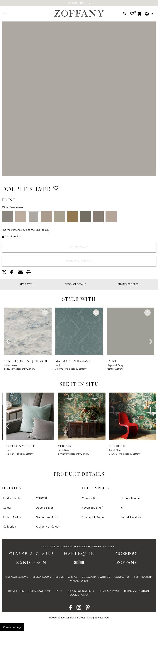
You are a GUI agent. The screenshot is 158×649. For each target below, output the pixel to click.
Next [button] (150, 340)
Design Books (42, 576)
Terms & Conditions (137, 591)
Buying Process (128, 284)
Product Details (75, 284)
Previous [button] (7, 340)
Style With (26, 284)
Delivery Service (66, 576)
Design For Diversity (80, 591)
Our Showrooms (39, 591)
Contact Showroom (79, 261)
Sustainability (143, 576)
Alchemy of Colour (47, 526)
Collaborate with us (96, 576)
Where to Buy (79, 247)
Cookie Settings (12, 627)
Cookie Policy (79, 594)
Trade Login (16, 591)
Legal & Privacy (109, 591)
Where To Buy (79, 3)
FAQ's (59, 591)
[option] (79, 98)
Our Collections (16, 576)
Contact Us (122, 576)
